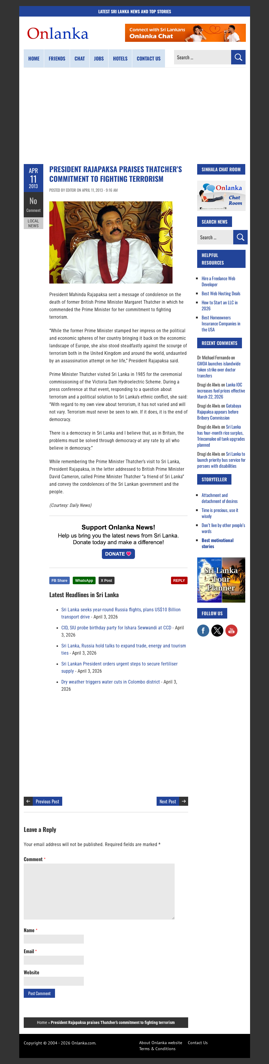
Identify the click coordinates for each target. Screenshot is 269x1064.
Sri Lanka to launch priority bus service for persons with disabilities (221, 459)
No (33, 200)
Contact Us (198, 1042)
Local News (33, 222)
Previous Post (47, 801)
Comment (33, 209)
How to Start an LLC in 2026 (220, 305)
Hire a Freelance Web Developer (218, 281)
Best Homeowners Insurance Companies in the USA (221, 323)
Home (33, 58)
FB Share (60, 581)
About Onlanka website (160, 1042)
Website (31, 972)
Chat (80, 58)
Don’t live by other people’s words (223, 528)
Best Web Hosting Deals (221, 293)
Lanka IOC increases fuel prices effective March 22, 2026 (221, 390)
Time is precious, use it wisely (220, 513)
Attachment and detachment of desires (220, 498)
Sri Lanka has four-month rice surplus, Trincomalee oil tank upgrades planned (221, 435)
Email (30, 951)
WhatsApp (84, 581)
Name (30, 930)
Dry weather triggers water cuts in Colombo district (110, 682)
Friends (57, 58)
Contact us (148, 58)
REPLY (179, 581)
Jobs (99, 58)
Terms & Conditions (157, 1048)
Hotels (120, 58)
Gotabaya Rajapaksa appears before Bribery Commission (219, 411)
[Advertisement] (134, 116)
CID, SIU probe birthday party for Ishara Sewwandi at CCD (116, 628)
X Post (106, 581)
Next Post (168, 801)
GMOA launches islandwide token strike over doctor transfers (218, 369)
